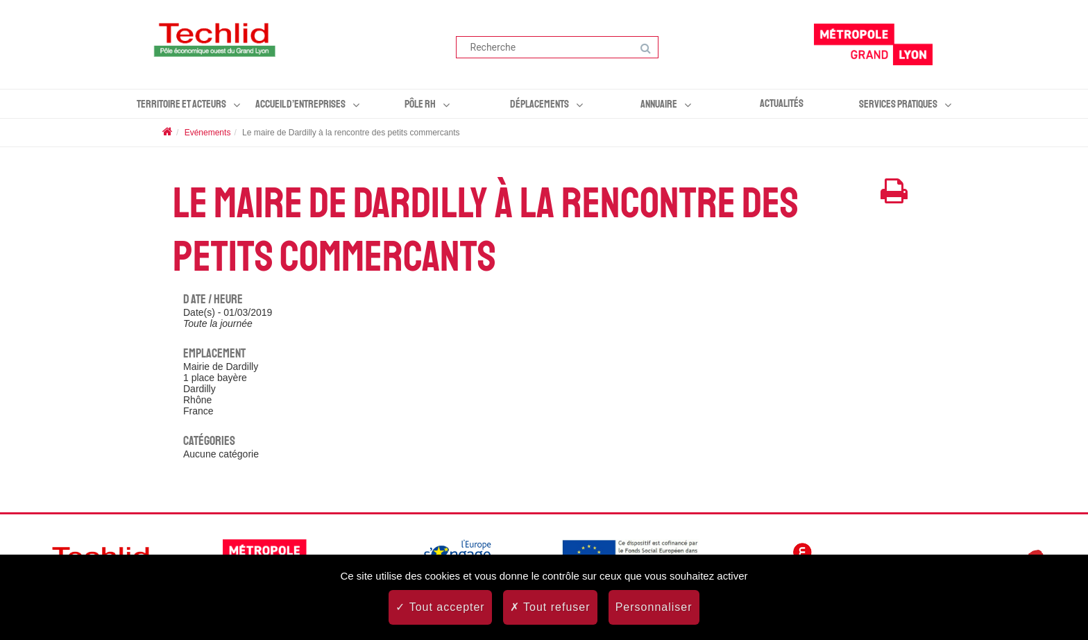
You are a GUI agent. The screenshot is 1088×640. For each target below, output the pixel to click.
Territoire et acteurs (181, 104)
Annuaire (658, 104)
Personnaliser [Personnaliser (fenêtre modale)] (653, 607)
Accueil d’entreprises (300, 104)
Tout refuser (550, 607)
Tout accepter (440, 607)
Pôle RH (420, 104)
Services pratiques (898, 104)
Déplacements (539, 104)
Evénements (208, 132)
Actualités (782, 103)
